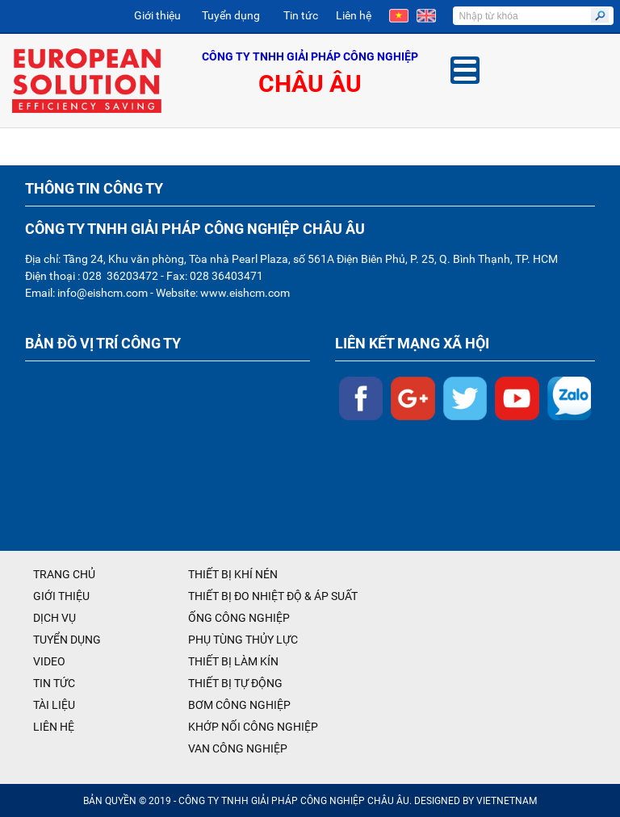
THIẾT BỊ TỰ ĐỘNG (235, 683)
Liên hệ (353, 15)
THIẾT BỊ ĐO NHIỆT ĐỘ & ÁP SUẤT (273, 596)
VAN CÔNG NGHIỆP (237, 748)
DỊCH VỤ (54, 617)
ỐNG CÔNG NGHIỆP (239, 617)
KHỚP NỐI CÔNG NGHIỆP (253, 726)
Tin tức (300, 15)
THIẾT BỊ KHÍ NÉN (233, 574)
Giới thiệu (157, 15)
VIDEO (49, 661)
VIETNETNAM (506, 801)
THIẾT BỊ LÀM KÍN (233, 661)
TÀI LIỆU (54, 704)
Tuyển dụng (231, 15)
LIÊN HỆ (53, 726)
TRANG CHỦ (64, 574)
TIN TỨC (54, 683)
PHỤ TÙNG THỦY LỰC (243, 639)
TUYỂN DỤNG (67, 639)
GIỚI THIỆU (61, 596)
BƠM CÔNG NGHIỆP (239, 704)
